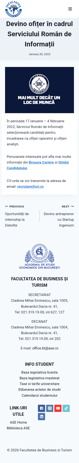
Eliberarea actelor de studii (39, 389)
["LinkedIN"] (41, 416)
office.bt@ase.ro (45, 348)
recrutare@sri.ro (30, 186)
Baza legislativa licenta (39, 372)
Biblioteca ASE (18, 428)
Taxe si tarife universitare (39, 384)
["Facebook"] (41, 408)
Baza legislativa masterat (40, 378)
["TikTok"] (66, 408)
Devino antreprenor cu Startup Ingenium (58, 215)
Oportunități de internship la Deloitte (20, 215)
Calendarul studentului (39, 395)
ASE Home (18, 422)
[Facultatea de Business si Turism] (13, 8)
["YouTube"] (58, 408)
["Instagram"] (49, 408)
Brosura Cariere (41, 162)
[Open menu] (70, 9)
